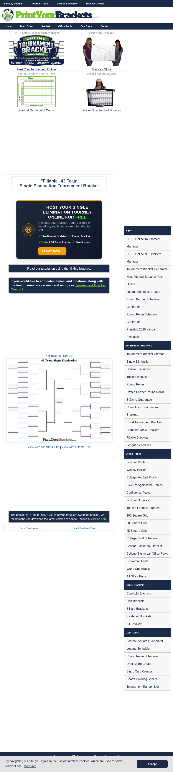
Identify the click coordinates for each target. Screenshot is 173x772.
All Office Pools (136, 576)
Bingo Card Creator (139, 671)
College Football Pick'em (142, 477)
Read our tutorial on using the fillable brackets (59, 268)
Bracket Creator (95, 3)
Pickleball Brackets (138, 616)
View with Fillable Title (76, 447)
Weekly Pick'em (136, 469)
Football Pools (40, 3)
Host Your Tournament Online (36, 69)
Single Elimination (138, 361)
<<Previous (53, 355)
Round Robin (135, 384)
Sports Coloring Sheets (141, 679)
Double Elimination (138, 369)
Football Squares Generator (144, 641)
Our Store (86, 26)
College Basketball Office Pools (147, 553)
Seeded (45, 26)
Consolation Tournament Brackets (142, 411)
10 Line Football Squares (142, 507)
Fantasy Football (13, 3)
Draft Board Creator (139, 663)
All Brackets (134, 624)
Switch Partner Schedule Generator (142, 303)
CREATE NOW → (52, 251)
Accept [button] (152, 764)
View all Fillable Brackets (29, 528)
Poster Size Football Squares (101, 110)
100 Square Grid (137, 515)
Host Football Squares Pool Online (144, 280)
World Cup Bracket (138, 568)
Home (8, 26)
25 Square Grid (136, 530)
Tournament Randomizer (142, 686)
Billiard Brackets (137, 608)
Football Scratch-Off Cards (36, 110)
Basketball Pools (137, 561)
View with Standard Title (43, 447)
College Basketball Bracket (144, 546)
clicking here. (99, 518)
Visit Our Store (101, 69)
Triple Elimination (137, 376)
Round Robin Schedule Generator (141, 318)
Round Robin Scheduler (142, 656)
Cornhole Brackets (138, 593)
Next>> (68, 355)
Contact (104, 26)
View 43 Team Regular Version (84, 528)
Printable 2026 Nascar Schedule (141, 333)
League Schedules (138, 445)
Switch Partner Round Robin (145, 392)
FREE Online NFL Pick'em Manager (143, 258)
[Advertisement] (86, 142)
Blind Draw (26, 26)
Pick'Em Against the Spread (144, 485)
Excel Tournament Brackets (144, 422)
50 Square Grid (136, 523)
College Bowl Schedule (141, 538)
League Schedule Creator (143, 291)
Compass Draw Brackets (142, 429)
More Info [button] (30, 766)
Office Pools (65, 26)
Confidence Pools (138, 492)
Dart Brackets (135, 601)
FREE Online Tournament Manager (143, 242)
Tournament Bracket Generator (146, 269)
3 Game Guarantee (139, 399)
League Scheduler (67, 3)
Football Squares (137, 500)
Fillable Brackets (137, 437)
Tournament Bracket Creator (145, 354)
